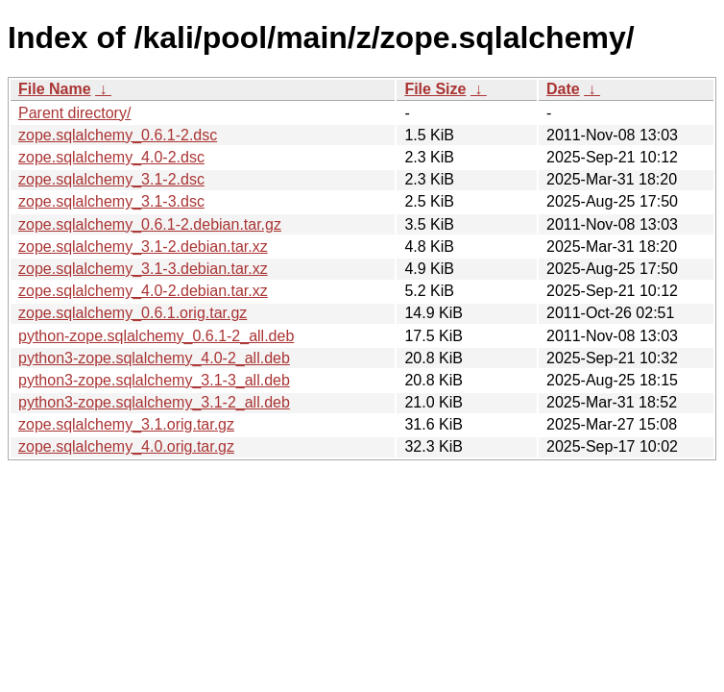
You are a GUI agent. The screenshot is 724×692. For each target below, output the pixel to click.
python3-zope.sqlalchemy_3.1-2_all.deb (154, 402)
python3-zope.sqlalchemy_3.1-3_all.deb (154, 380)
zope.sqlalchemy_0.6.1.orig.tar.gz (132, 313)
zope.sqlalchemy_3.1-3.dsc (111, 201)
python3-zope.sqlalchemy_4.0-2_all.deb (154, 358)
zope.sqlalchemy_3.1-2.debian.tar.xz (143, 246)
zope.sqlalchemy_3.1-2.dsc (111, 179)
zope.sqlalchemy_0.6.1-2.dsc (117, 135)
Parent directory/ (74, 113)
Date (563, 89)
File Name (54, 89)
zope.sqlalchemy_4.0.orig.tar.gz (126, 446)
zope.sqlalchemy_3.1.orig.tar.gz (126, 424)
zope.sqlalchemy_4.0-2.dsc (111, 157)
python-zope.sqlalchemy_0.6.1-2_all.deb (156, 336)
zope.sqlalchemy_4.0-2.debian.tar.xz (143, 291)
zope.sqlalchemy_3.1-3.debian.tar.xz (143, 268)
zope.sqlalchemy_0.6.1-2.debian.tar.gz (149, 224)
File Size (435, 89)
